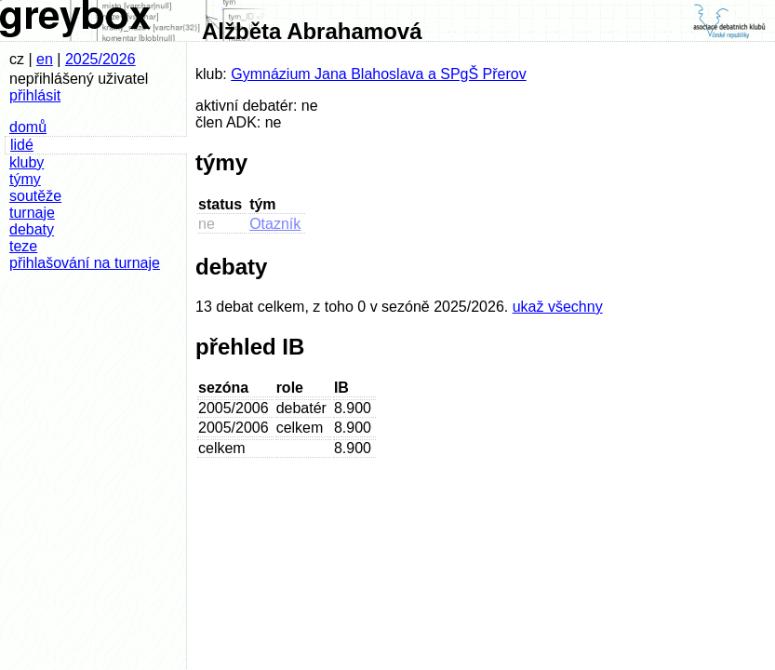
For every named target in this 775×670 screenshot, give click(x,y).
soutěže (35, 196)
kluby (26, 162)
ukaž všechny (558, 307)
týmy (25, 179)
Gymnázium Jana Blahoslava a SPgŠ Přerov (378, 74)
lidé (21, 145)
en (44, 59)
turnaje (32, 213)
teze (23, 246)
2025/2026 (100, 59)
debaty (31, 229)
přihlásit (34, 95)
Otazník (275, 224)
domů (28, 127)
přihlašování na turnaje (84, 263)
